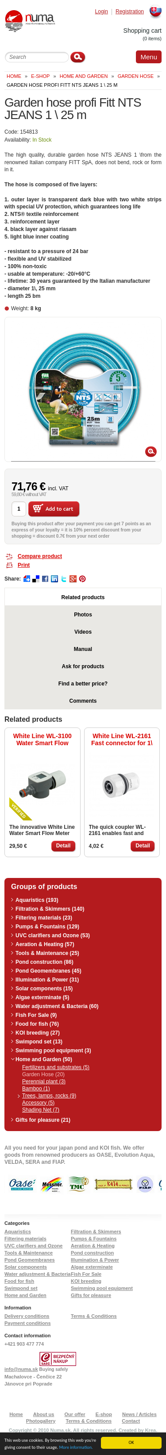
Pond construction (92, 1252)
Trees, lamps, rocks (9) (49, 1096)
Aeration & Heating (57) (44, 944)
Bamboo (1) (36, 1088)
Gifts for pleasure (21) (42, 1120)
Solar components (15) (44, 988)
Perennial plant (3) (44, 1081)
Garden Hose (136, 76)
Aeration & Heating (93, 1245)
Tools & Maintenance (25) (47, 953)
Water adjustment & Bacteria (37, 1274)
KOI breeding (86, 1281)
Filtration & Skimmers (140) (49, 909)
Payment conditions (27, 1323)
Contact (131, 1421)
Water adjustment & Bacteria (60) (57, 1006)
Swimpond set (21, 1288)
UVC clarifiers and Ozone (33, 1245)
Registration (130, 12)
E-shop (104, 1414)
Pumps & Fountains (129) (47, 927)
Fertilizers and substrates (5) (55, 1067)
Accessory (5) (38, 1103)
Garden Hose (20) (43, 1074)
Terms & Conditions (94, 1316)
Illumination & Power (95, 1260)
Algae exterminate (92, 1267)
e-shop (40, 76)
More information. (76, 1448)
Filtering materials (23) (43, 918)
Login (101, 12)
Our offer (75, 1414)
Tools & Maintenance (28, 1252)
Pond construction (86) (44, 962)
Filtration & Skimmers (96, 1231)
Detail (63, 846)
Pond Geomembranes (29, 1260)
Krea (150, 1430)
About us (43, 1414)
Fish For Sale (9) (36, 1015)
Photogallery (41, 1421)
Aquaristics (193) (36, 900)
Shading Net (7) (40, 1110)
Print (24, 565)
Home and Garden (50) (43, 1059)
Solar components (25, 1267)
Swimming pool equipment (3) (53, 1050)
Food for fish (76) (37, 1024)
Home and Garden (84, 76)
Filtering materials (25, 1238)
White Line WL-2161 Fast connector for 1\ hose (121, 739)
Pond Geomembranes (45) (48, 971)
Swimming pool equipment (102, 1288)
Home (14, 76)
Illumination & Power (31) (47, 980)
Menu (148, 57)
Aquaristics (17, 1231)
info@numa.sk (21, 1369)
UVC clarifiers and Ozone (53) (52, 935)
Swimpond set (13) (38, 1042)
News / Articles (139, 1414)
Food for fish (19, 1281)
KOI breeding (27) (37, 1033)
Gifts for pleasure (91, 1295)
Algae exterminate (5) (42, 997)
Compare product (40, 556)
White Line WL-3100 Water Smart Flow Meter (42, 739)
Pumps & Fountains (93, 1238)
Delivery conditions (26, 1316)
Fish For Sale (86, 1274)
